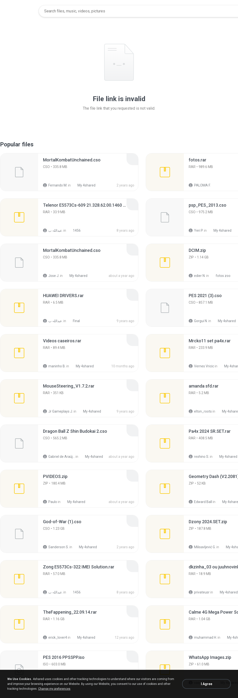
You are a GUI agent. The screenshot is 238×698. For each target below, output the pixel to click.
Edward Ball (200, 502)
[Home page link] (19, 11)
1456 (74, 230)
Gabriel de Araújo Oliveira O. (59, 457)
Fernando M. (55, 185)
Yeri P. (196, 230)
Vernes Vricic (201, 366)
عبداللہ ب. (53, 230)
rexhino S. (199, 457)
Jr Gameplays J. (58, 411)
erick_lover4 (55, 637)
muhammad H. (203, 637)
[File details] (19, 172)
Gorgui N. (198, 321)
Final (74, 321)
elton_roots (200, 411)
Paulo (50, 502)
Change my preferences (54, 688)
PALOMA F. (200, 185)
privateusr (199, 592)
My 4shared (83, 185)
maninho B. (54, 366)
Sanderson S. (56, 547)
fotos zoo (220, 276)
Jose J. (51, 276)
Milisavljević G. (202, 547)
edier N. (197, 276)
